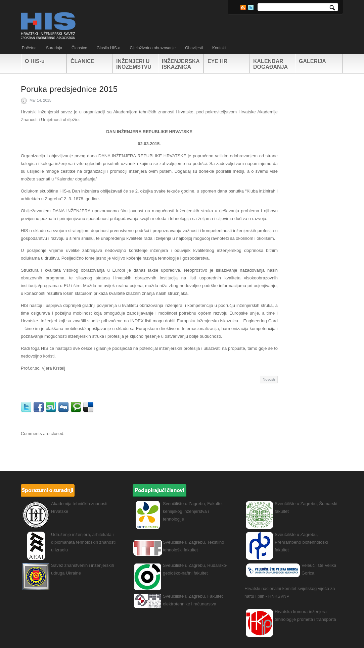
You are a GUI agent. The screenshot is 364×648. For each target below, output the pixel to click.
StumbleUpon (52, 407)
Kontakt (219, 48)
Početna (29, 48)
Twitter (251, 7)
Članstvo (79, 48)
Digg (64, 407)
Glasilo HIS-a (109, 48)
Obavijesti (194, 48)
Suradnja (54, 48)
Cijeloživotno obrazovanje (153, 48)
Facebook (39, 407)
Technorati (77, 407)
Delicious (89, 407)
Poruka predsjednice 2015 (69, 89)
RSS (243, 7)
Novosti (269, 379)
